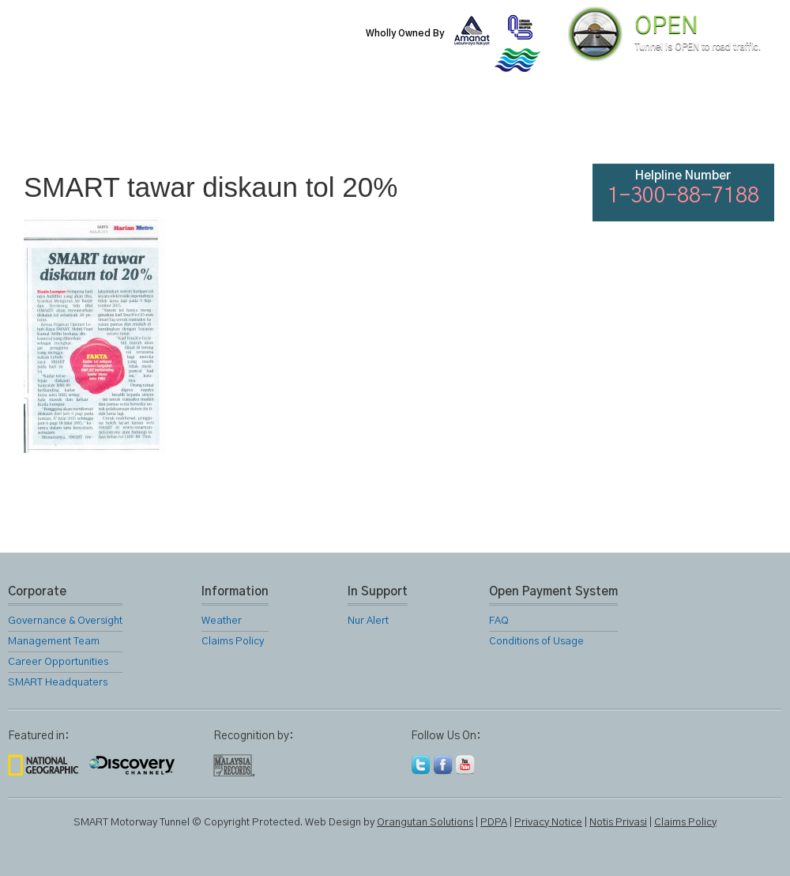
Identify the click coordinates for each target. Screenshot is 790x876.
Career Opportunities (58, 662)
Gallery (478, 126)
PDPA (493, 822)
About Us (136, 126)
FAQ (649, 126)
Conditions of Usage (536, 641)
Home (50, 126)
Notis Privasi (618, 822)
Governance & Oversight (65, 621)
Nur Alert (368, 621)
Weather (221, 621)
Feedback (736, 126)
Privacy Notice (548, 822)
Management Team (54, 641)
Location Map (393, 126)
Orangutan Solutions (425, 822)
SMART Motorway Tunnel (193, 45)
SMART (222, 126)
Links (564, 126)
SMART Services (308, 126)
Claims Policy (232, 641)
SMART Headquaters (57, 683)
